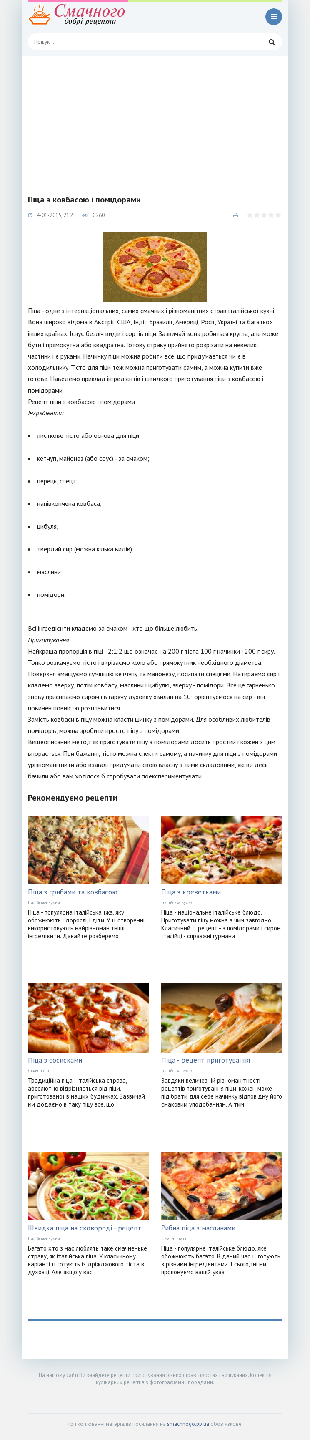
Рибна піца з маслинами (198, 1228)
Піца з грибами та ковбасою (73, 892)
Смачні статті (41, 1071)
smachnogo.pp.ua (188, 1423)
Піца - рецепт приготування (205, 1060)
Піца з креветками (191, 892)
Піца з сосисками (55, 1060)
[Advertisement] (155, 119)
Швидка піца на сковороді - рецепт (84, 1228)
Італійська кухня (44, 902)
